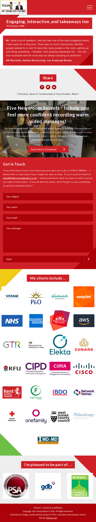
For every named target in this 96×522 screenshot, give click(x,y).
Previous (23, 94)
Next (75, 94)
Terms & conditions (52, 507)
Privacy (37, 507)
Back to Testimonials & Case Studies (50, 94)
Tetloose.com (51, 518)
